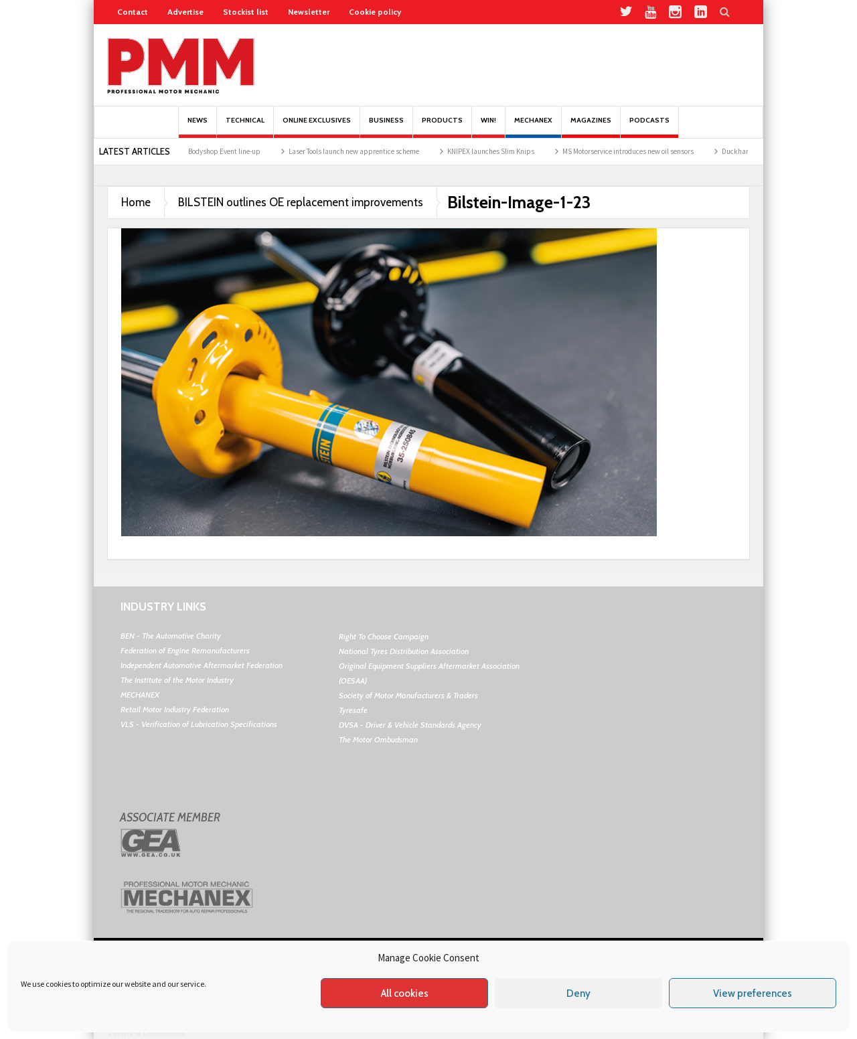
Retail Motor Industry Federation (175, 709)
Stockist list (245, 12)
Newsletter (308, 12)
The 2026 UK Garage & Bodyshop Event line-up (198, 151)
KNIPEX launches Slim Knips (498, 151)
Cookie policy (375, 12)
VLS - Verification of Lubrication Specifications (199, 724)
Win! (488, 127)
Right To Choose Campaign (383, 636)
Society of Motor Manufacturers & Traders (408, 695)
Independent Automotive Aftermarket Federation (202, 665)
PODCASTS (649, 127)
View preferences (752, 993)
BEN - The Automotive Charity (171, 636)
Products (442, 127)
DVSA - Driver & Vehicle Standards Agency (410, 725)
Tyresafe (353, 710)
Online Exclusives (317, 127)
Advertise (185, 12)
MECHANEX (140, 695)
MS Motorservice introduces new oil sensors (635, 151)
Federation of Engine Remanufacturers (185, 650)
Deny (578, 993)
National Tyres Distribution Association (404, 651)
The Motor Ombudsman (378, 739)
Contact (132, 12)
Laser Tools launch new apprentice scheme (361, 151)
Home (136, 202)
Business (386, 127)
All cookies (404, 993)
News (197, 127)
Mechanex (533, 127)
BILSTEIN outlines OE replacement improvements (300, 202)
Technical (245, 127)
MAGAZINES (591, 127)
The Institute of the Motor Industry (177, 680)
